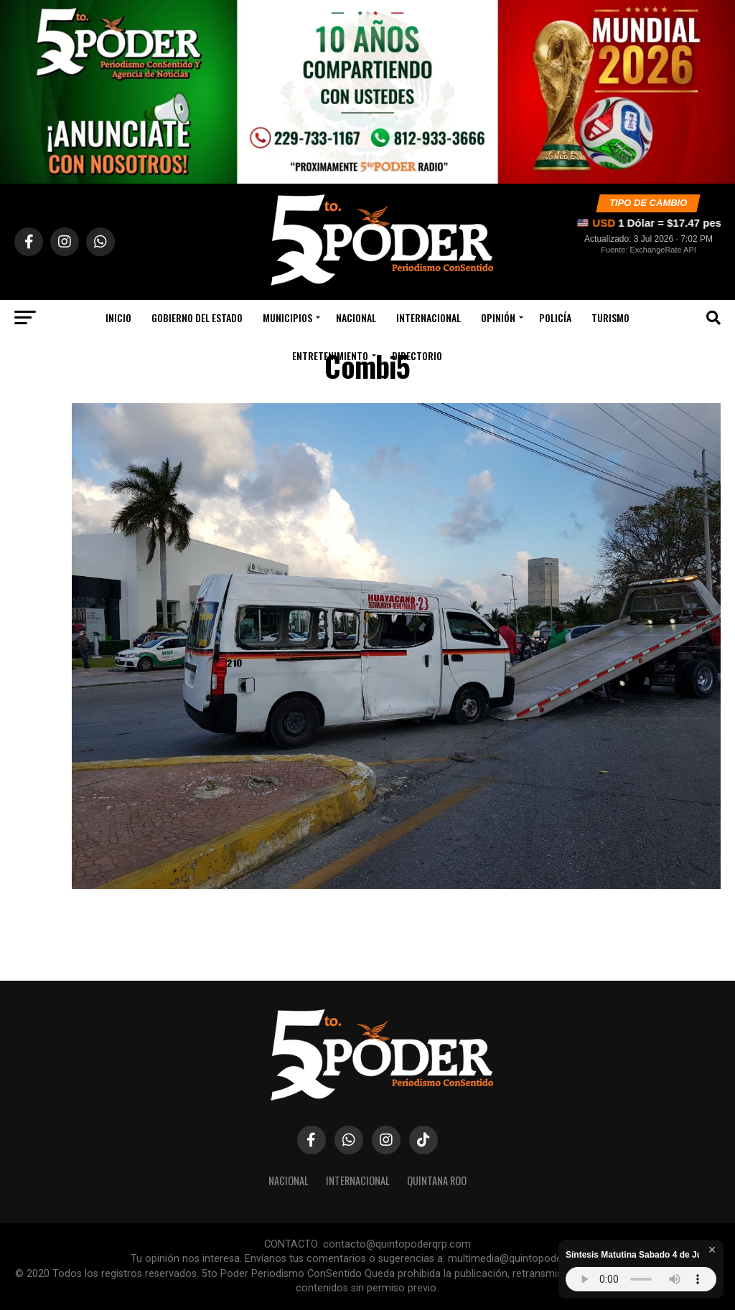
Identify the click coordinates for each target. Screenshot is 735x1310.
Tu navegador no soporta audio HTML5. (641, 1279)
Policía (555, 317)
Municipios (287, 317)
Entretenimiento (330, 355)
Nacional (356, 317)
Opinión (498, 317)
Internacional (428, 317)
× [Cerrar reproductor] (712, 1250)
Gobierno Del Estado (197, 317)
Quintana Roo (437, 1180)
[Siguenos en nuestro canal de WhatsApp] (367, 92)
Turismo (610, 317)
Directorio (417, 355)
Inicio (118, 317)
